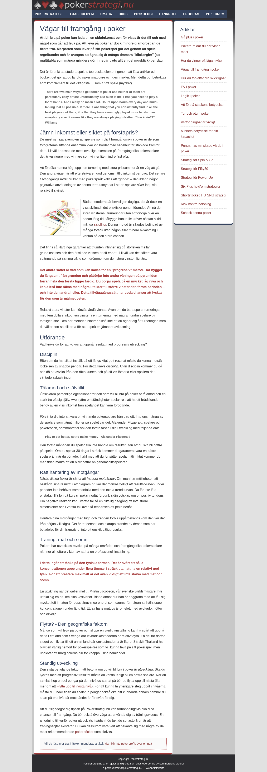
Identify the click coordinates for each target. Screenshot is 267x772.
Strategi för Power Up (197, 177)
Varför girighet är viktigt (198, 122)
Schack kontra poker (196, 213)
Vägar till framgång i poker (200, 69)
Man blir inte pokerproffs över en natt (128, 743)
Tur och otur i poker (195, 113)
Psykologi (143, 14)
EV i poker (188, 87)
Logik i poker (190, 96)
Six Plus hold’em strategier (200, 186)
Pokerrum (215, 14)
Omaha (106, 14)
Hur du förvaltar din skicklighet (203, 78)
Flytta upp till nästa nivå (74, 686)
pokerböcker (84, 732)
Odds (122, 14)
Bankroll (168, 14)
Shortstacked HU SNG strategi (203, 195)
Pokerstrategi (48, 14)
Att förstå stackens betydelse (202, 104)
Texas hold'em (81, 14)
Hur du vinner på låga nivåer (202, 60)
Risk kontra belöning (196, 204)
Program (191, 14)
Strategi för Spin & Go (197, 160)
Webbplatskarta (155, 767)
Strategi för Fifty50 (194, 169)
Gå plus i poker (192, 37)
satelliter (100, 224)
